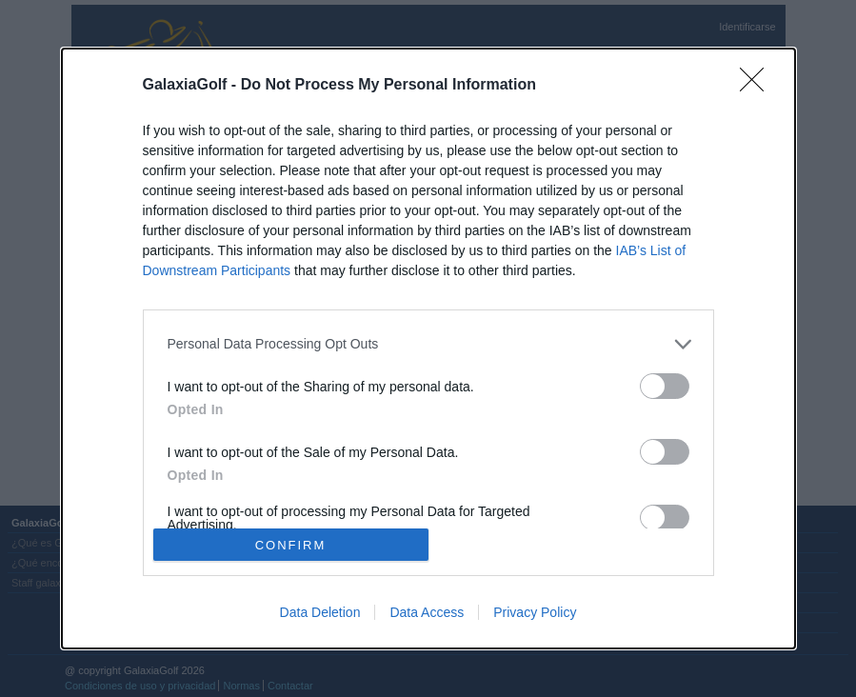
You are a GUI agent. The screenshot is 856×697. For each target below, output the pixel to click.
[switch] (664, 386)
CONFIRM (291, 544)
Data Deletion (320, 612)
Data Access (426, 612)
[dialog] (428, 349)
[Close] (758, 86)
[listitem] (428, 344)
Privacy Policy (534, 612)
